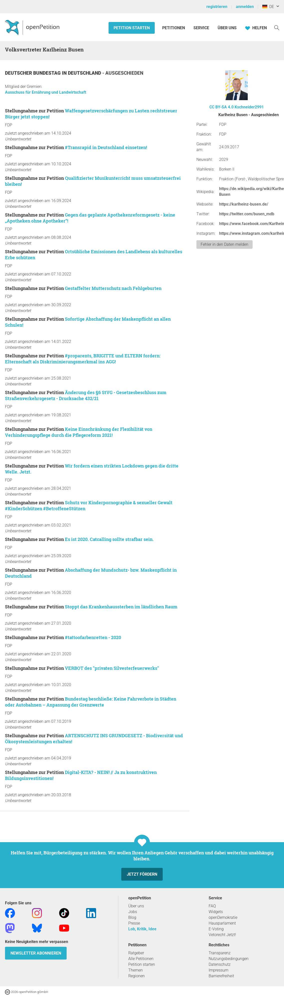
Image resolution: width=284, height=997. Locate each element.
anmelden (245, 6)
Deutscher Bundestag (33, 73)
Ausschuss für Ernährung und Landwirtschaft (45, 92)
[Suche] (276, 27)
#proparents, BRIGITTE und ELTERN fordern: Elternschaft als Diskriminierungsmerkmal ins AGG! (82, 359)
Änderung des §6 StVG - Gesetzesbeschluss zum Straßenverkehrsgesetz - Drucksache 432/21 (85, 395)
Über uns (136, 906)
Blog (132, 917)
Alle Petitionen (140, 958)
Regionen (136, 976)
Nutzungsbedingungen (229, 958)
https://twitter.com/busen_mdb (246, 214)
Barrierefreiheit (221, 976)
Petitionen (174, 27)
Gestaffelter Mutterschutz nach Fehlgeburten (113, 288)
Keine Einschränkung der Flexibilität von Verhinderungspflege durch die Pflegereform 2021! (78, 432)
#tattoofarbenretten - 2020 (93, 637)
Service (201, 27)
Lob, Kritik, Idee (142, 929)
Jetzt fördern (142, 874)
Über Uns (227, 27)
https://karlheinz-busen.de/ (243, 204)
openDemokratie (223, 917)
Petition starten (132, 27)
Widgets (216, 911)
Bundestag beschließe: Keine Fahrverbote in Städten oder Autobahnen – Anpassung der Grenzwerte (90, 702)
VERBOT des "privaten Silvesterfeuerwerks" (112, 668)
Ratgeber (136, 953)
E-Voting (216, 929)
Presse (134, 923)
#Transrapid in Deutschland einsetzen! (106, 147)
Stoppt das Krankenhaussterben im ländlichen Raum (121, 607)
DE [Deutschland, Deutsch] (268, 6)
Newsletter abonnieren (35, 953)
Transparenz (220, 953)
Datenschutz (220, 964)
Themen (135, 970)
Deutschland (85, 73)
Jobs (132, 911)
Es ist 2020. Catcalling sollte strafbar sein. (109, 539)
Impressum (218, 970)
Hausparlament (222, 923)
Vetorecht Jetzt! (222, 934)
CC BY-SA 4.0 (221, 107)
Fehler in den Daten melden (224, 244)
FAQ (212, 906)
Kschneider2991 (249, 107)
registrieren (216, 6)
